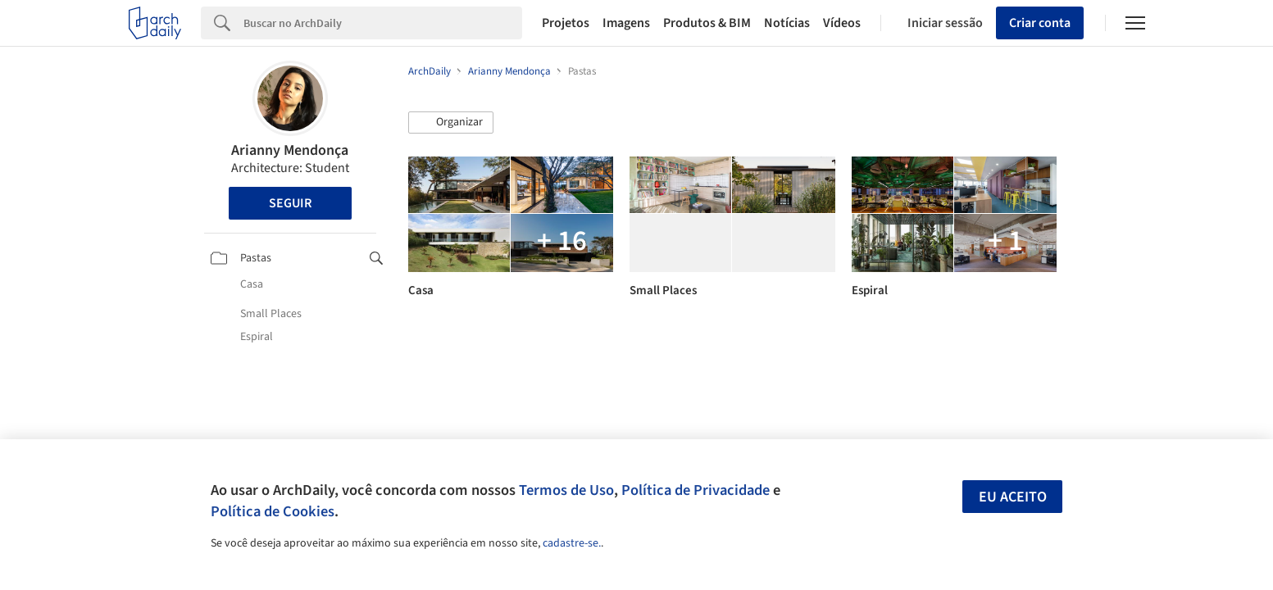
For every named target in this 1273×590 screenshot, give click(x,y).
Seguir (290, 203)
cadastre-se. (572, 543)
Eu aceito (1013, 497)
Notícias (787, 23)
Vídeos (842, 23)
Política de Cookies (272, 511)
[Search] (383, 23)
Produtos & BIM (707, 23)
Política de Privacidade (695, 490)
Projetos (565, 23)
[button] (450, 122)
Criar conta (1040, 23)
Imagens (626, 23)
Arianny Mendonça (289, 150)
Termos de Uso (566, 490)
